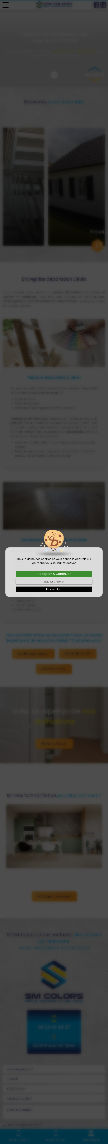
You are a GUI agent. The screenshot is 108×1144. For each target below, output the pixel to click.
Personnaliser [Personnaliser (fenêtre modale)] (54, 589)
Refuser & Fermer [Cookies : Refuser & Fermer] (54, 581)
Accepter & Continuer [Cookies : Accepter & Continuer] (54, 574)
